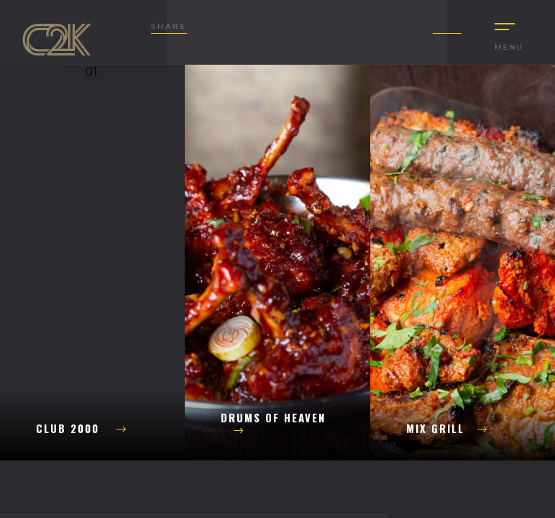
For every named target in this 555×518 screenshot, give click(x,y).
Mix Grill (447, 428)
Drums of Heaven (273, 422)
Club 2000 (81, 428)
